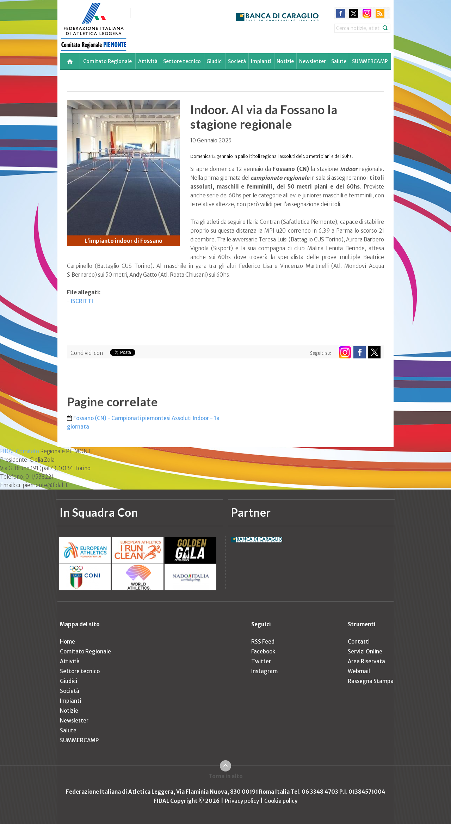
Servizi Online (365, 651)
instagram (367, 13)
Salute (338, 61)
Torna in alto (226, 776)
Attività (147, 61)
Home (67, 641)
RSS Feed (262, 641)
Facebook (263, 651)
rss (380, 13)
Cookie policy (280, 801)
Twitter (261, 661)
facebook (340, 13)
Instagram (264, 671)
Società (237, 61)
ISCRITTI (82, 301)
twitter (353, 13)
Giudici (214, 61)
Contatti (359, 641)
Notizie (285, 61)
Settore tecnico (182, 61)
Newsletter (312, 61)
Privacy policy (242, 801)
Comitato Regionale (107, 61)
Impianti (261, 61)
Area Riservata (366, 661)
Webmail (359, 671)
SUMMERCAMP (370, 61)
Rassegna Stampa (371, 681)
